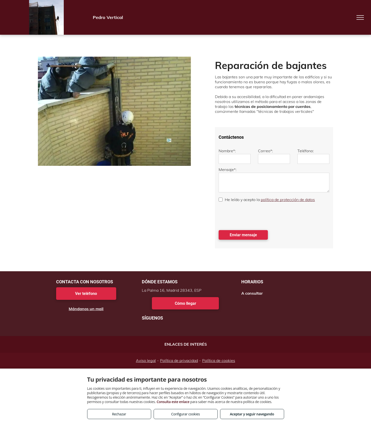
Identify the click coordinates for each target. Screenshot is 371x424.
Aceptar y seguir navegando (252, 414)
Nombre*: (227, 150)
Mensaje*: (228, 169)
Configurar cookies (185, 414)
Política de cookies (218, 360)
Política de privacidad (179, 360)
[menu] (360, 17)
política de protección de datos (288, 199)
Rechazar (119, 414)
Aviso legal (146, 360)
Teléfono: (305, 150)
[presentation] (256, 215)
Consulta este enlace (173, 401)
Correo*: (265, 150)
